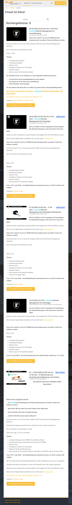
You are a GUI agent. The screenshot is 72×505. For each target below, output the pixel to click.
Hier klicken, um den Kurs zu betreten (20, 105)
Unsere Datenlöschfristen (12, 500)
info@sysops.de (48, 138)
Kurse (6, 8)
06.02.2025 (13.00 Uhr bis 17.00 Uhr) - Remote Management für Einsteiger (41, 119)
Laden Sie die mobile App (12, 502)
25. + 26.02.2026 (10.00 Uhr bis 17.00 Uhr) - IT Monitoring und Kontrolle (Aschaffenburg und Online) (44, 374)
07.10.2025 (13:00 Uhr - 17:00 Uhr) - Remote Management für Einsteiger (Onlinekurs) (45, 209)
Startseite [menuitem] (27, 3)
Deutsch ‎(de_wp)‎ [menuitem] (36, 3)
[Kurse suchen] (34, 19)
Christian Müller (18, 100)
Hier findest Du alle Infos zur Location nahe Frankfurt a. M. (24, 97)
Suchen (12, 8)
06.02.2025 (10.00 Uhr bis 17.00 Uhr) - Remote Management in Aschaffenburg (44, 31)
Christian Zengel (28, 100)
